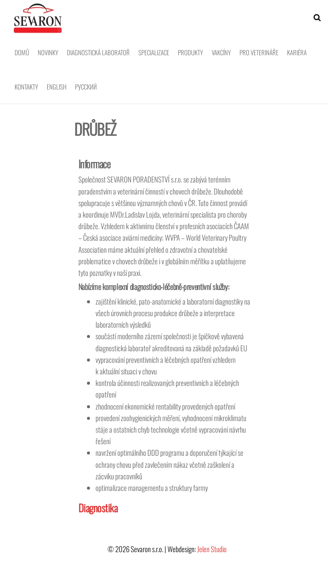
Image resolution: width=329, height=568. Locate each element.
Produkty (190, 52)
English (56, 86)
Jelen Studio (212, 549)
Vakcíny (221, 52)
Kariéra (297, 52)
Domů (22, 52)
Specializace (153, 52)
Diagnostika (98, 507)
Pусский (86, 86)
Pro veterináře (258, 52)
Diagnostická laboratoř (98, 52)
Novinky (48, 52)
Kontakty (26, 86)
